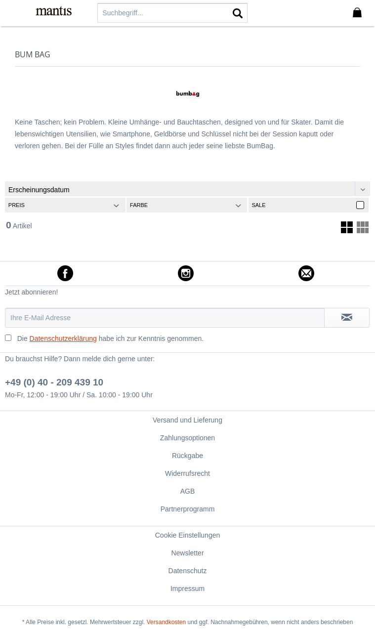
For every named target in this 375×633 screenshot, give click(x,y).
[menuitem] (14, 12)
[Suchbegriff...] (172, 13)
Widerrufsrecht (187, 473)
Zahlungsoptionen (187, 438)
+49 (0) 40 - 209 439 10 (54, 382)
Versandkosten (166, 622)
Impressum (187, 588)
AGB (187, 491)
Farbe (139, 205)
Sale (258, 205)
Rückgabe (187, 456)
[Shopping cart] (359, 13)
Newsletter (187, 553)
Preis (16, 205)
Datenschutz (187, 571)
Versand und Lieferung (187, 420)
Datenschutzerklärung (63, 338)
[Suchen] (238, 13)
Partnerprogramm (188, 509)
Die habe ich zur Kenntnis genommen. (110, 338)
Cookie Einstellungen (187, 535)
